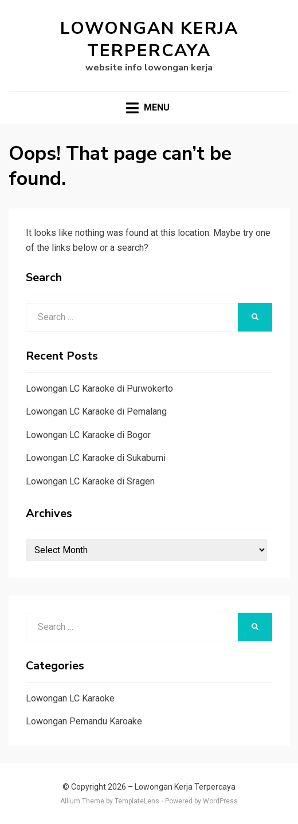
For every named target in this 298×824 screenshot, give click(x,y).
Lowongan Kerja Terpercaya (149, 39)
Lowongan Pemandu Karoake (84, 721)
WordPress (220, 801)
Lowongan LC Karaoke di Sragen (90, 481)
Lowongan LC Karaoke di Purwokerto (99, 388)
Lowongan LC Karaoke (70, 698)
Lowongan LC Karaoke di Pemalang (96, 411)
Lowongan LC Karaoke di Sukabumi (96, 457)
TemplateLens (137, 801)
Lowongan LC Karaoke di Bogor (88, 434)
